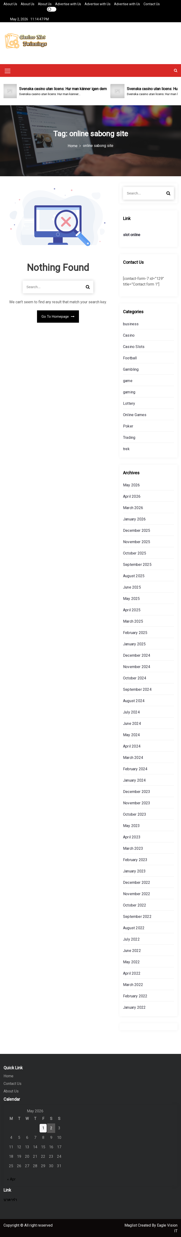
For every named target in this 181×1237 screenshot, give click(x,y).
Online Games (134, 414)
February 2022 (135, 995)
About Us (10, 4)
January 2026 (134, 518)
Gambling (131, 369)
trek (126, 448)
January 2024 (134, 780)
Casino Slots (133, 346)
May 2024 (131, 734)
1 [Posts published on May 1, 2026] (43, 1127)
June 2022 (132, 950)
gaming (129, 391)
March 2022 (133, 984)
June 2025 (132, 587)
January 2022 (134, 1007)
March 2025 (133, 621)
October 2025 (134, 552)
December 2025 (136, 530)
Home (8, 1075)
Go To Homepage (57, 316)
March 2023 (133, 848)
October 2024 (134, 677)
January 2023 (134, 870)
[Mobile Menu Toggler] (7, 71)
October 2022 (134, 904)
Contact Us (152, 4)
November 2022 (136, 893)
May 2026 (131, 484)
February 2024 (135, 768)
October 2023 (134, 814)
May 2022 (131, 961)
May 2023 (131, 825)
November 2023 (136, 802)
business (131, 323)
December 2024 (136, 655)
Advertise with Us (68, 4)
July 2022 (131, 939)
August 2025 (133, 575)
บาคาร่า (10, 1199)
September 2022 (137, 916)
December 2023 (136, 791)
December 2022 (136, 882)
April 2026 (131, 496)
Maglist (131, 1225)
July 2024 (131, 711)
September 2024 (137, 689)
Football (130, 357)
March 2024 (133, 757)
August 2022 (133, 927)
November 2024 (136, 666)
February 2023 (135, 859)
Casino (129, 335)
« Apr (11, 1178)
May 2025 (131, 598)
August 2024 (133, 700)
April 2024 (131, 746)
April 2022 (131, 973)
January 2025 (134, 643)
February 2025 (135, 632)
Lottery (129, 403)
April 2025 (131, 609)
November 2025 (136, 541)
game (127, 380)
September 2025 (137, 564)
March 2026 (133, 507)
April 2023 (131, 836)
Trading (129, 437)
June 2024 (132, 723)
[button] (175, 70)
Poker (128, 425)
